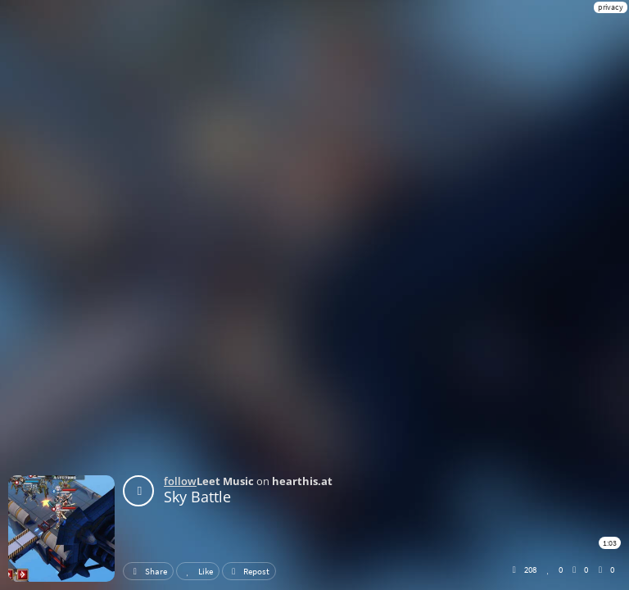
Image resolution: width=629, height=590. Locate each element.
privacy (610, 7)
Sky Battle (197, 496)
